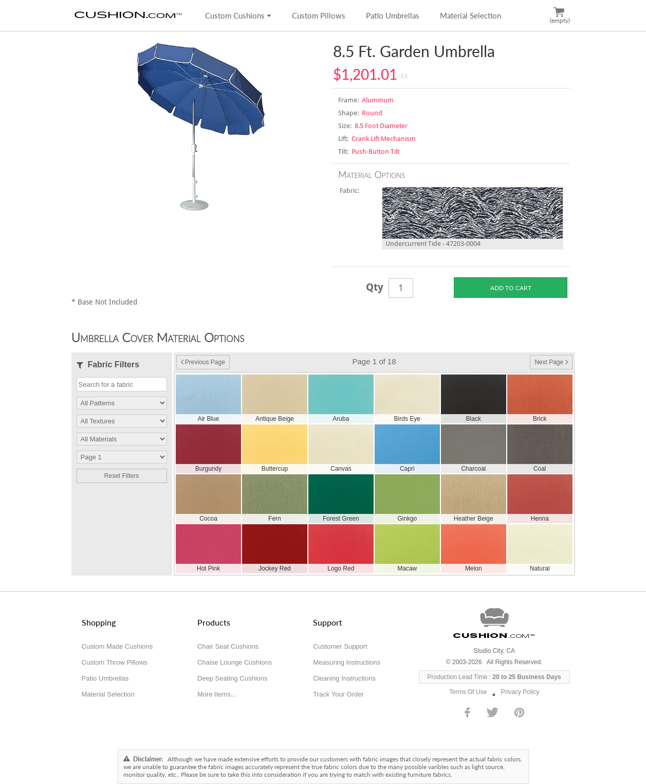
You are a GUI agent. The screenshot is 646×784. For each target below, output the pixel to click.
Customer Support (340, 646)
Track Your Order (338, 694)
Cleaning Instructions (344, 678)
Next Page (550, 362)
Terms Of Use (468, 692)
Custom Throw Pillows (114, 662)
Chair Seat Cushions (228, 646)
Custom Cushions (238, 15)
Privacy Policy (520, 692)
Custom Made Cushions (117, 646)
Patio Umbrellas (392, 15)
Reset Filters (121, 475)
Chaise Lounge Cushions (234, 662)
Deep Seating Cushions (232, 678)
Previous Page (203, 362)
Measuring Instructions (346, 662)
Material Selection (470, 15)
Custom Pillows (318, 15)
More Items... (216, 694)
